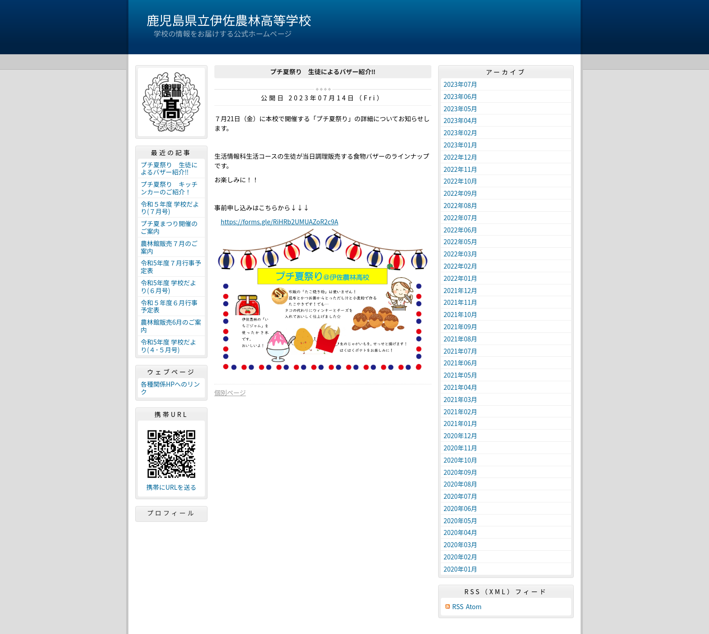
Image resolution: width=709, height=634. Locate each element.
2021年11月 (460, 302)
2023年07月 (460, 84)
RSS (457, 606)
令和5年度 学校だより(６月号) (168, 286)
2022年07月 (460, 217)
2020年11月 (460, 447)
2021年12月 (460, 290)
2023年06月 (460, 96)
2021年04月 (460, 387)
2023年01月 (460, 144)
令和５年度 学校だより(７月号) (170, 207)
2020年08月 (460, 483)
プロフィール (171, 513)
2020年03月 (460, 544)
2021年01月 (460, 423)
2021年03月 (460, 399)
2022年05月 (460, 241)
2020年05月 (460, 520)
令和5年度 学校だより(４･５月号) (168, 345)
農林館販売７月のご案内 (169, 247)
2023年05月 (460, 108)
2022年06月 (460, 229)
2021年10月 (460, 314)
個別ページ (230, 392)
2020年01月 (460, 568)
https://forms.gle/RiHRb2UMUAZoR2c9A (279, 221)
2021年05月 (460, 374)
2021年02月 (460, 411)
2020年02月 (460, 556)
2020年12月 (460, 435)
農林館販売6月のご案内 (171, 325)
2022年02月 (460, 265)
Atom (474, 606)
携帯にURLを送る (172, 487)
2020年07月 (460, 496)
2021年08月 (460, 338)
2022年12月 (460, 156)
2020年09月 (460, 472)
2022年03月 (460, 253)
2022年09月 (460, 193)
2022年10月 (460, 180)
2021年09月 (460, 326)
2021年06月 (460, 362)
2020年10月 (460, 459)
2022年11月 (460, 169)
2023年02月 (460, 132)
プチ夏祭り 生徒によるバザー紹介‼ (169, 168)
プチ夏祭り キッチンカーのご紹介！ (169, 188)
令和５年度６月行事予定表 (169, 306)
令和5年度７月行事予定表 (171, 266)
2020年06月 (460, 508)
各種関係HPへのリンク (170, 387)
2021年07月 (460, 350)
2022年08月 (460, 205)
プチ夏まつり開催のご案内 (169, 227)
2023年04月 (460, 120)
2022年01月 (460, 278)
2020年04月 (460, 532)
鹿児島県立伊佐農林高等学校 (229, 20)
